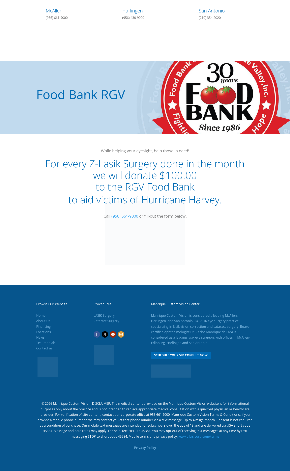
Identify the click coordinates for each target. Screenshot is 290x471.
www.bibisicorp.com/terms (198, 436)
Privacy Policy (145, 447)
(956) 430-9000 (133, 17)
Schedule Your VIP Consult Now (181, 355)
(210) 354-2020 (210, 17)
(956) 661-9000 (57, 17)
